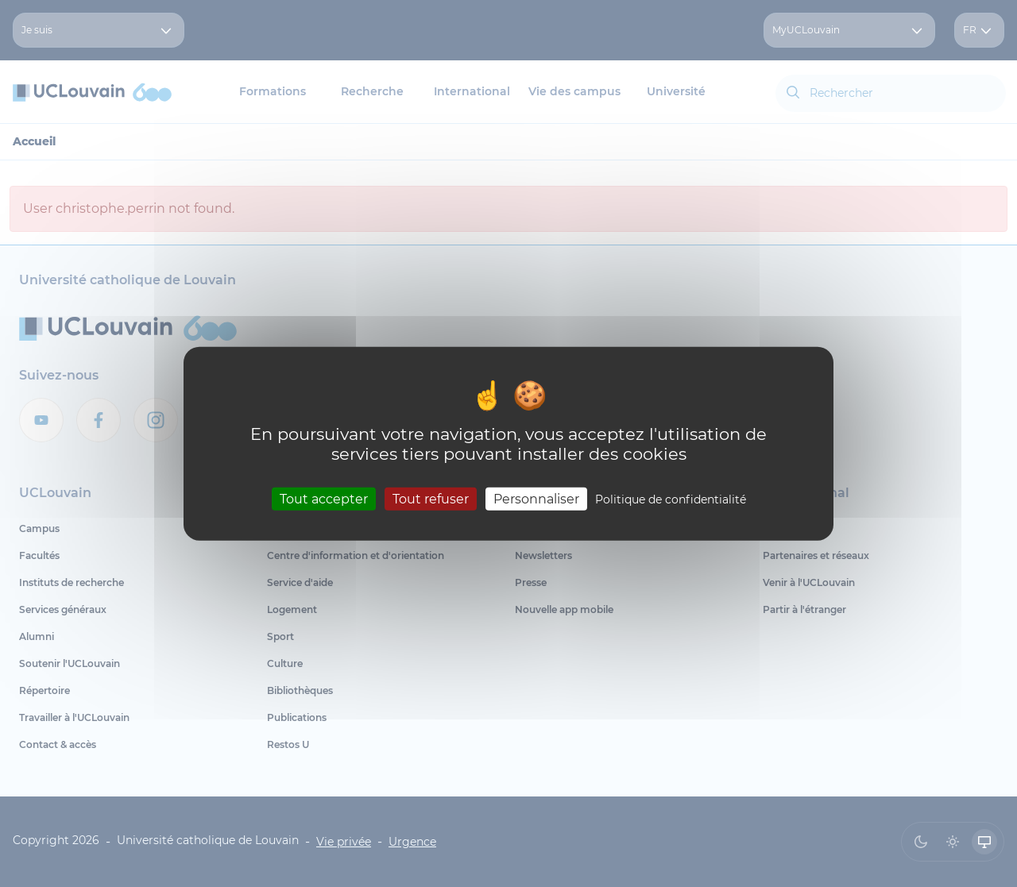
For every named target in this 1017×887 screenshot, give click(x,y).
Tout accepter (324, 499)
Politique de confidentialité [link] (670, 499)
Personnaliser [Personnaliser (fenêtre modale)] (536, 499)
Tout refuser (430, 499)
